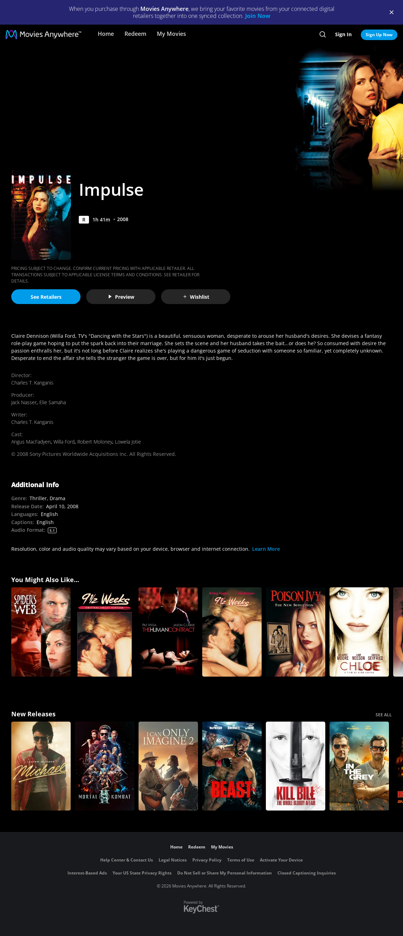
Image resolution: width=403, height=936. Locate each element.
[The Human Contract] (168, 632)
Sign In (343, 34)
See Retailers (46, 296)
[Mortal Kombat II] (104, 766)
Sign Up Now (379, 35)
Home (106, 34)
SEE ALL (384, 715)
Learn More (266, 549)
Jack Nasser (24, 402)
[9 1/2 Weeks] (232, 632)
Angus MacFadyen (31, 441)
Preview (121, 296)
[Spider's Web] (41, 632)
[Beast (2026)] (232, 766)
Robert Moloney (94, 441)
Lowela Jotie (128, 441)
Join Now (257, 16)
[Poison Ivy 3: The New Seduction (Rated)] (295, 632)
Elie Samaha (52, 402)
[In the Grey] (359, 766)
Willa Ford (64, 441)
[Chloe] (359, 632)
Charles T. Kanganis (32, 382)
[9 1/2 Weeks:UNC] (104, 632)
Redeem (135, 34)
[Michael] (41, 766)
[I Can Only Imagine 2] (168, 766)
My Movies (171, 34)
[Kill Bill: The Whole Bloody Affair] (295, 766)
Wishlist (196, 296)
